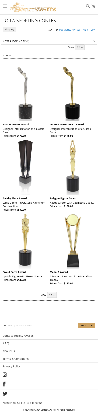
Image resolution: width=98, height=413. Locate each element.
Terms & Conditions (16, 359)
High (85, 29)
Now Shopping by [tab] (14, 41)
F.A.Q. (6, 343)
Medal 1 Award (59, 272)
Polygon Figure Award (63, 198)
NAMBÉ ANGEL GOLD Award (67, 124)
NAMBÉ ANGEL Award (16, 124)
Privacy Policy (11, 366)
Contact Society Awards (18, 336)
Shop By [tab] (9, 29)
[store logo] (33, 7)
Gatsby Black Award (15, 198)
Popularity (65, 29)
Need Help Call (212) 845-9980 (22, 403)
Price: (76, 29)
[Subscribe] (86, 325)
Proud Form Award (14, 272)
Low (93, 29)
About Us (9, 351)
